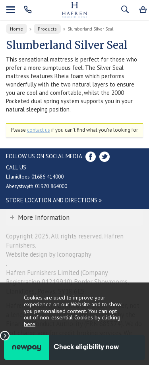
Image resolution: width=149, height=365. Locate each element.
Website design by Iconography (48, 254)
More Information (44, 217)
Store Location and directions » (54, 200)
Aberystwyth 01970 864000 (36, 186)
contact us (38, 130)
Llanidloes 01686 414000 (35, 176)
